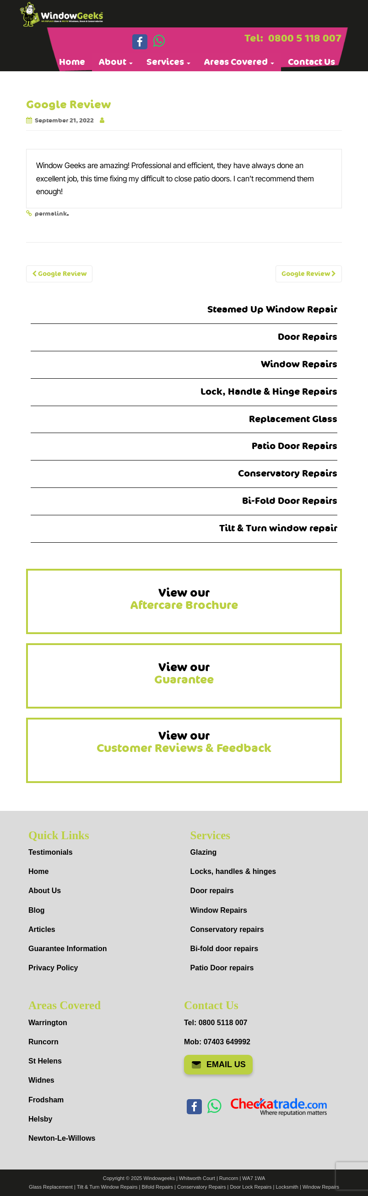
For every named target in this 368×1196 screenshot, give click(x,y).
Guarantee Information (67, 949)
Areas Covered (239, 62)
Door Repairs (307, 337)
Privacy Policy (53, 968)
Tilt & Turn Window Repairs (107, 1187)
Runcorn (43, 1042)
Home (72, 62)
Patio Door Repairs (294, 446)
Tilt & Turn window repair (278, 528)
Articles (41, 929)
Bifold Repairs (157, 1187)
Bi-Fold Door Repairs (289, 501)
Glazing (203, 852)
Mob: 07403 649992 (217, 1042)
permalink (51, 213)
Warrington (47, 1023)
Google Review (59, 274)
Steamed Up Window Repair (272, 309)
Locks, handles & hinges (233, 871)
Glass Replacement (51, 1187)
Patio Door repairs (222, 968)
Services (168, 62)
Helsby (40, 1119)
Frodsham (46, 1100)
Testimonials (50, 852)
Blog (36, 910)
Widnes (41, 1080)
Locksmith (287, 1187)
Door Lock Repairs (250, 1187)
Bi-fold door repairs (224, 949)
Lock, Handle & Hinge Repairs (268, 391)
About (116, 62)
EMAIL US (218, 1064)
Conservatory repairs (227, 929)
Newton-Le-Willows (62, 1138)
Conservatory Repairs (287, 473)
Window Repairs (299, 364)
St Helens (45, 1061)
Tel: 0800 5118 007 (215, 1023)
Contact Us (311, 62)
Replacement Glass (293, 419)
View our (184, 599)
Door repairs (212, 890)
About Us (44, 890)
